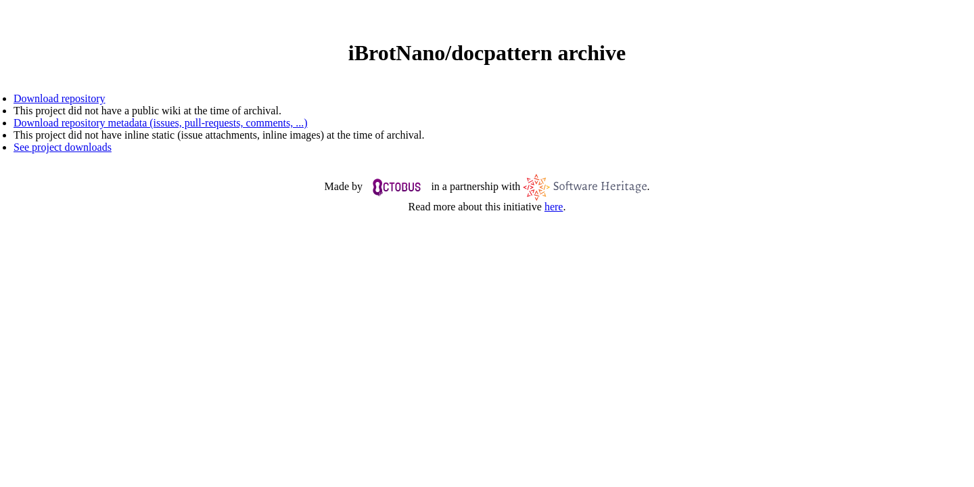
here (553, 206)
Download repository (60, 98)
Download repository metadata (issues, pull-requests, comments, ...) (161, 123)
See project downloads (63, 147)
